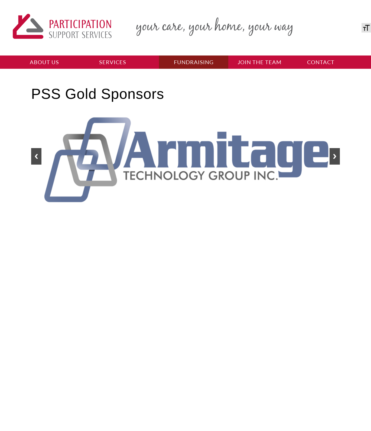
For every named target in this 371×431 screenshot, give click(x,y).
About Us (44, 62)
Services (112, 62)
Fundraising (194, 62)
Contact (320, 62)
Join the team (260, 62)
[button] (36, 156)
